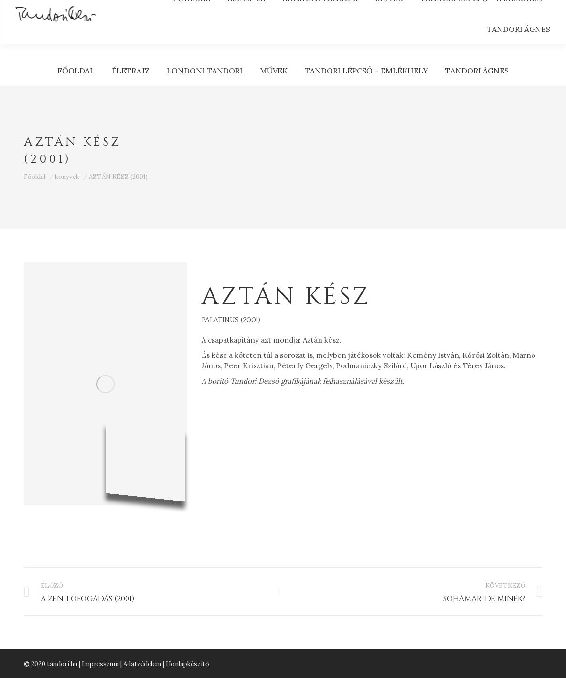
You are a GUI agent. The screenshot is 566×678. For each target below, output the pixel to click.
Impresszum (100, 664)
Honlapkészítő (187, 664)
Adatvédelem (142, 664)
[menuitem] (75, 70)
